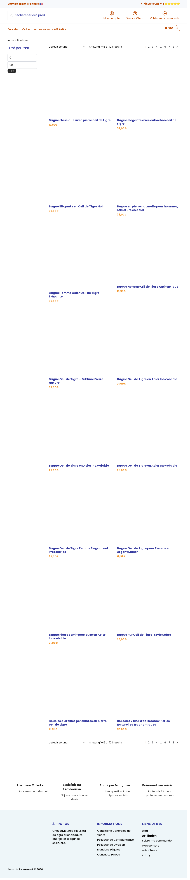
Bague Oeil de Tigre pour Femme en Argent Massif (143, 548)
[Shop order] (67, 45)
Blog (145, 828)
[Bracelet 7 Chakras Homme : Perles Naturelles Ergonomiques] (148, 683)
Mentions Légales (108, 847)
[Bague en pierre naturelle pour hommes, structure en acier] (148, 168)
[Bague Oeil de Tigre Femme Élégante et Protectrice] (80, 510)
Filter (12, 68)
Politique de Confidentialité (115, 837)
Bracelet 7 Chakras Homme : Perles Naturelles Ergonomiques (143, 720)
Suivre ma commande (157, 838)
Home (10, 38)
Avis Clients (149, 848)
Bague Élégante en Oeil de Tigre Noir (76, 204)
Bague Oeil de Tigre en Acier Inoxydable (147, 377)
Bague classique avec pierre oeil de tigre (80, 118)
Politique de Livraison (111, 842)
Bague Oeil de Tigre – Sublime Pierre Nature (76, 378)
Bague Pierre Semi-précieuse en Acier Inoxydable (77, 634)
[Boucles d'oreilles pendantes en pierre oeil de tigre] (80, 683)
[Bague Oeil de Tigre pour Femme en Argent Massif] (148, 510)
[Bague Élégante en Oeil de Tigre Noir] (80, 168)
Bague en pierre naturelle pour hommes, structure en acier (147, 206)
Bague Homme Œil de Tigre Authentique (147, 284)
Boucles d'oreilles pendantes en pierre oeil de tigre (78, 720)
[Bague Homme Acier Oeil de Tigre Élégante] (80, 255)
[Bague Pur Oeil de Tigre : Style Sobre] (148, 597)
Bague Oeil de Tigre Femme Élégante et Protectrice (78, 548)
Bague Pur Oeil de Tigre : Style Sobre (144, 632)
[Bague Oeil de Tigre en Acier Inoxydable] (148, 341)
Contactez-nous (108, 852)
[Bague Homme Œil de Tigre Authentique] (148, 252)
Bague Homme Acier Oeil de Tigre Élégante (74, 292)
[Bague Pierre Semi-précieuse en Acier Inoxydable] (80, 597)
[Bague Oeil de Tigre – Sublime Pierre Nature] (80, 341)
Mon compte (112, 15)
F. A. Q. (146, 853)
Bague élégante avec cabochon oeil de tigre (146, 119)
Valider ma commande (164, 15)
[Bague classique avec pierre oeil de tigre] (80, 82)
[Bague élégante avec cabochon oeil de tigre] (148, 82)
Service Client (135, 15)
